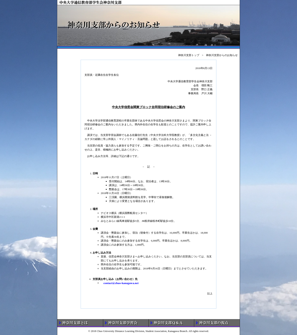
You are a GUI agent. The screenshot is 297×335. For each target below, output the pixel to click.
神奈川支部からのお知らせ (222, 55)
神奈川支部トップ (188, 55)
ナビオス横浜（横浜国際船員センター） (124, 213)
